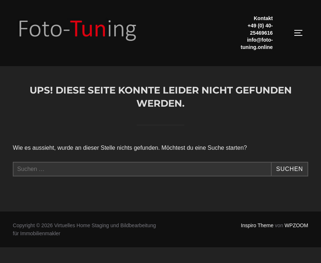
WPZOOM (296, 225)
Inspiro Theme (257, 225)
